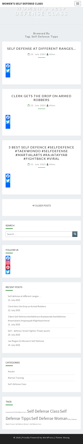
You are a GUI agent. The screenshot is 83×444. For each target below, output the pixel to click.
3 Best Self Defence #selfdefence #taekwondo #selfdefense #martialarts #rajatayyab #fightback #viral (41, 153)
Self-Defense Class (17, 384)
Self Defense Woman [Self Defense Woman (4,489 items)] (49, 418)
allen (52, 54)
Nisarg (66, 437)
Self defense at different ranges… (41, 48)
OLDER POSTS (41, 205)
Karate (11, 371)
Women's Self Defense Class (22, 3)
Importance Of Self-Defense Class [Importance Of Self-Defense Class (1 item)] (16, 412)
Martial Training (16, 377)
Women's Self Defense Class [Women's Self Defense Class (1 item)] (32, 424)
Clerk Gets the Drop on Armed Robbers (41, 98)
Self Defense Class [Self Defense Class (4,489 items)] (43, 411)
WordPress (48, 437)
